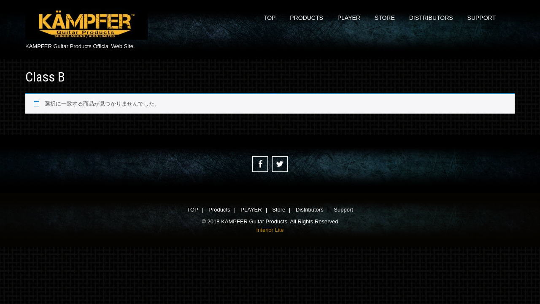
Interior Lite (270, 230)
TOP (270, 17)
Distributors (431, 17)
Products (306, 17)
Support (481, 17)
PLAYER (349, 17)
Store (385, 17)
